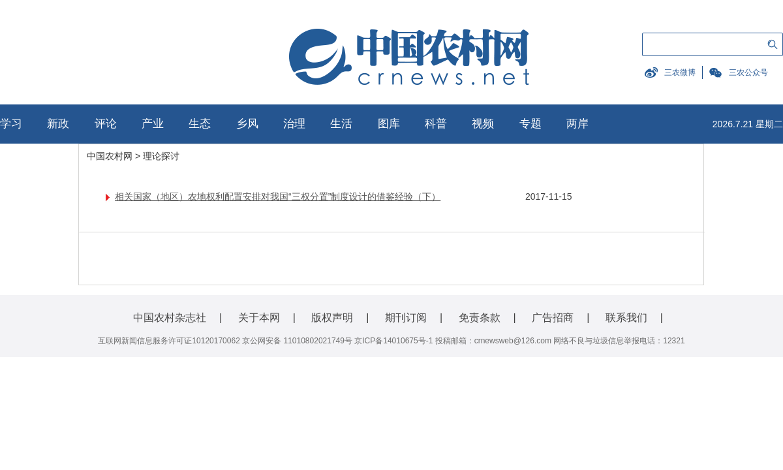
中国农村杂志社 (169, 317)
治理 (294, 124)
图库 (389, 124)
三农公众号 (748, 72)
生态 (200, 124)
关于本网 (259, 317)
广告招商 (553, 317)
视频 (483, 124)
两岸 (577, 124)
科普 (436, 124)
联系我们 (626, 317)
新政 (58, 124)
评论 (106, 124)
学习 (11, 124)
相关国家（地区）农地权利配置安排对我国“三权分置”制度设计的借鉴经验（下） (277, 196)
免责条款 (479, 317)
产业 (153, 124)
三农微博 (680, 72)
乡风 (247, 124)
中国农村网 (109, 156)
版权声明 (332, 317)
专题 (530, 124)
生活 (341, 124)
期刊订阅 (406, 317)
